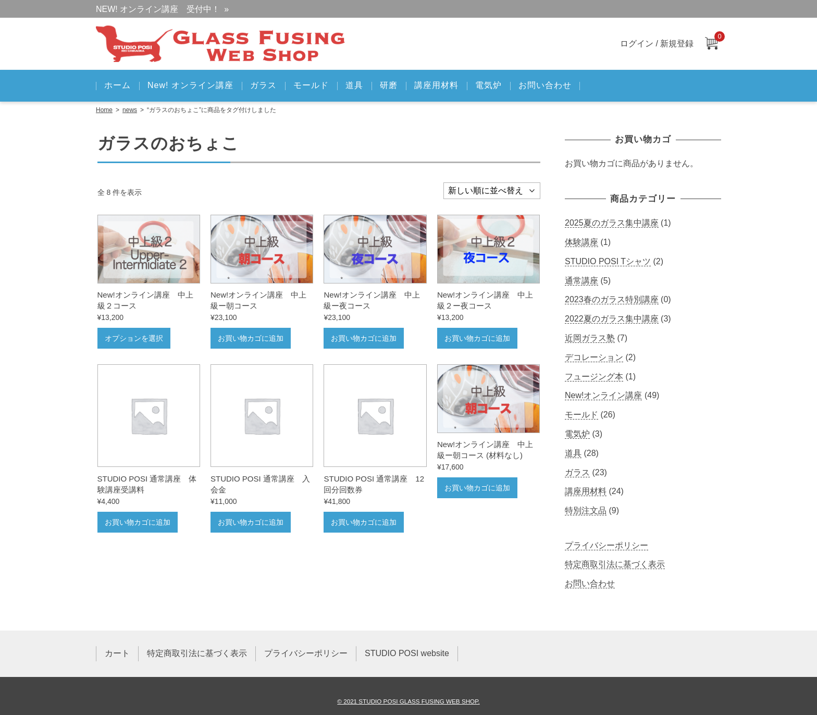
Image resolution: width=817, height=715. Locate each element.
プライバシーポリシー (606, 545)
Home (104, 110)
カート (117, 653)
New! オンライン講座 (190, 85)
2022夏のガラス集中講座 (612, 318)
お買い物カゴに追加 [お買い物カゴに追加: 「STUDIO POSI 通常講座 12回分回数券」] (364, 522)
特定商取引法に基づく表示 (615, 564)
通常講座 (581, 280)
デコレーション (594, 357)
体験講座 (581, 242)
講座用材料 (436, 85)
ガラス (263, 85)
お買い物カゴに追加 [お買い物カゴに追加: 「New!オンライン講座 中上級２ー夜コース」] (477, 338)
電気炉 (488, 85)
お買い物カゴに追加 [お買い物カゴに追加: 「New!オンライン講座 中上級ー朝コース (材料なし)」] (477, 488)
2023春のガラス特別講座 (612, 299)
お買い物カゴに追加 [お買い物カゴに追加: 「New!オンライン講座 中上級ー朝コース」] (250, 338)
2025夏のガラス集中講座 (612, 222)
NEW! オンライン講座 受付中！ (158, 9)
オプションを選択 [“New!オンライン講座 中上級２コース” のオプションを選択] (134, 338)
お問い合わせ (545, 85)
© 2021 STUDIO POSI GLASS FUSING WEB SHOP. (408, 701)
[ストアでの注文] (491, 190)
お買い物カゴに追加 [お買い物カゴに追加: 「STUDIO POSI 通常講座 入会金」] (250, 522)
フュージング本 (594, 376)
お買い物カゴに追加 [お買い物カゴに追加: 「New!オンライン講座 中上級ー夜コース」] (364, 338)
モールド (311, 85)
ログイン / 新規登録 (657, 43)
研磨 (389, 85)
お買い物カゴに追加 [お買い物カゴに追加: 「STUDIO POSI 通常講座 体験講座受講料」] (137, 522)
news (129, 110)
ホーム (117, 85)
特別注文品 (585, 510)
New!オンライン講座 (603, 395)
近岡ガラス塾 (590, 338)
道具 (354, 85)
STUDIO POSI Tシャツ (608, 261)
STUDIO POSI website (407, 653)
